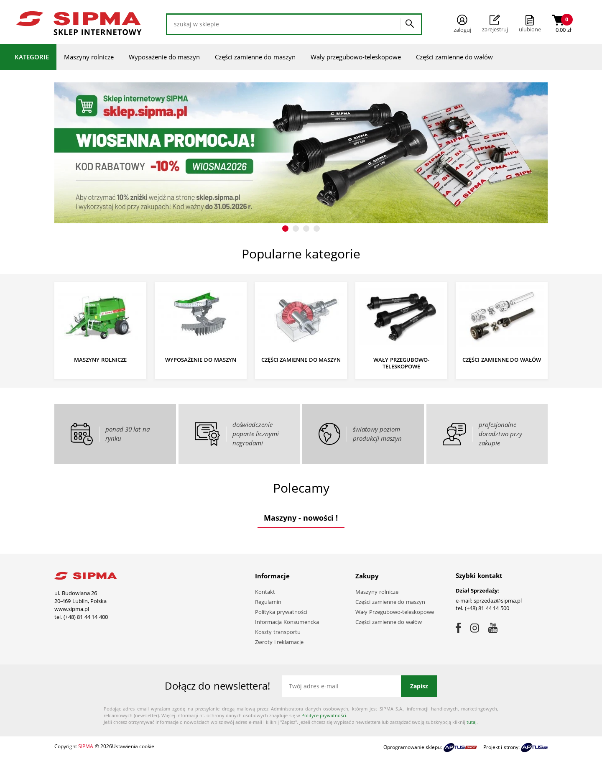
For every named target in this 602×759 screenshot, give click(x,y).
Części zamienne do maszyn (255, 57)
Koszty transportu (278, 632)
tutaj (472, 722)
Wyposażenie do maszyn (164, 57)
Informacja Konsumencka (287, 622)
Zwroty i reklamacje (279, 642)
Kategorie (32, 57)
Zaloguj (462, 24)
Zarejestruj (495, 24)
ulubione (530, 29)
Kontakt (265, 591)
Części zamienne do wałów (454, 57)
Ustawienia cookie (133, 746)
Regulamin (268, 602)
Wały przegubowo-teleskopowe (356, 57)
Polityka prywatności (281, 612)
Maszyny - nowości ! (301, 518)
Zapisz (419, 686)
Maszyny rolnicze (89, 57)
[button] (285, 228)
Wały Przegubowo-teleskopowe (394, 612)
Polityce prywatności (323, 715)
